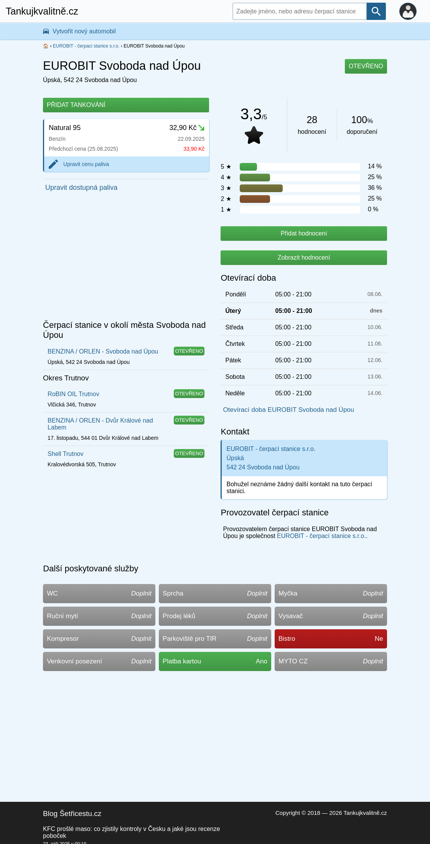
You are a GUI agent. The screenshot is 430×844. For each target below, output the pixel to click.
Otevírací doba (248, 278)
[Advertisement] (126, 258)
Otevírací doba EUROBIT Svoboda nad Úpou (288, 409)
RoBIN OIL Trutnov (73, 394)
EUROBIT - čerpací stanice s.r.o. (86, 46)
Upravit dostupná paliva (81, 187)
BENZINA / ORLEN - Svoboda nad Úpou (103, 351)
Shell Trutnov (65, 454)
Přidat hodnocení (304, 233)
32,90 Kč (186, 128)
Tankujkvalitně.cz (42, 11)
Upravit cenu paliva (86, 164)
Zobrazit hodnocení (304, 257)
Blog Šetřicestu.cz (72, 813)
